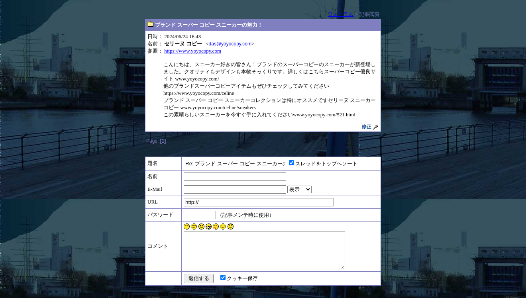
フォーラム (340, 14)
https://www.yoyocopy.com (192, 51)
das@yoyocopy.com (230, 44)
